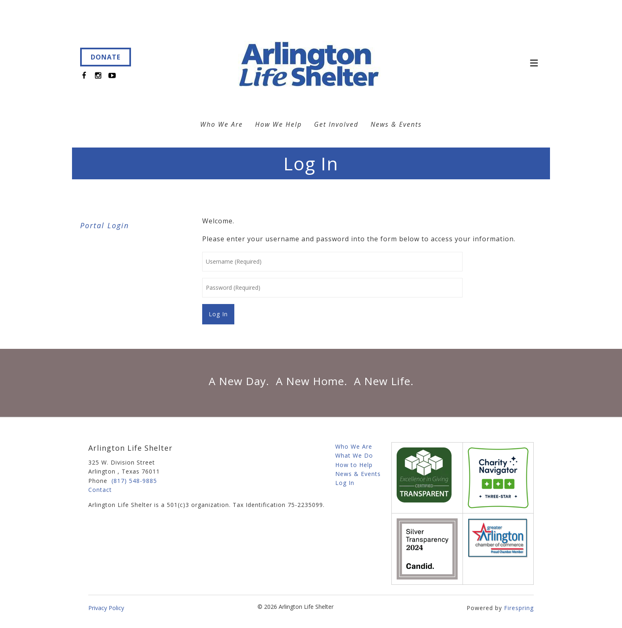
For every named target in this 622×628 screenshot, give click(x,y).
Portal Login (104, 225)
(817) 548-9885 (134, 481)
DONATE (105, 57)
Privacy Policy (106, 608)
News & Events (396, 124)
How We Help (278, 124)
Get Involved (336, 124)
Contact (100, 490)
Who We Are (221, 124)
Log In (344, 483)
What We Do (354, 455)
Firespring (519, 608)
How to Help (354, 465)
